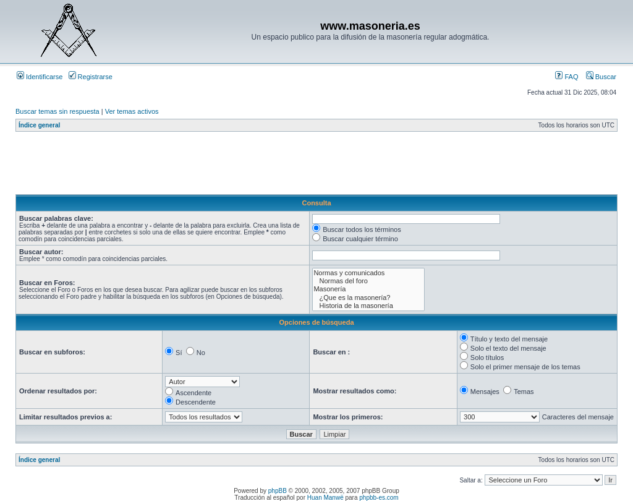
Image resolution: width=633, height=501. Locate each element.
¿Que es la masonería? (368, 298)
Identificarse (39, 76)
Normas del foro (368, 281)
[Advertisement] (240, 166)
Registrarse (91, 76)
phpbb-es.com (378, 497)
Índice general (39, 125)
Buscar (601, 76)
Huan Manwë (325, 497)
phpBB (277, 490)
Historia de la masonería (368, 306)
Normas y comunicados (368, 273)
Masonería (368, 289)
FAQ (566, 76)
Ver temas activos (132, 111)
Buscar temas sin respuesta (57, 111)
